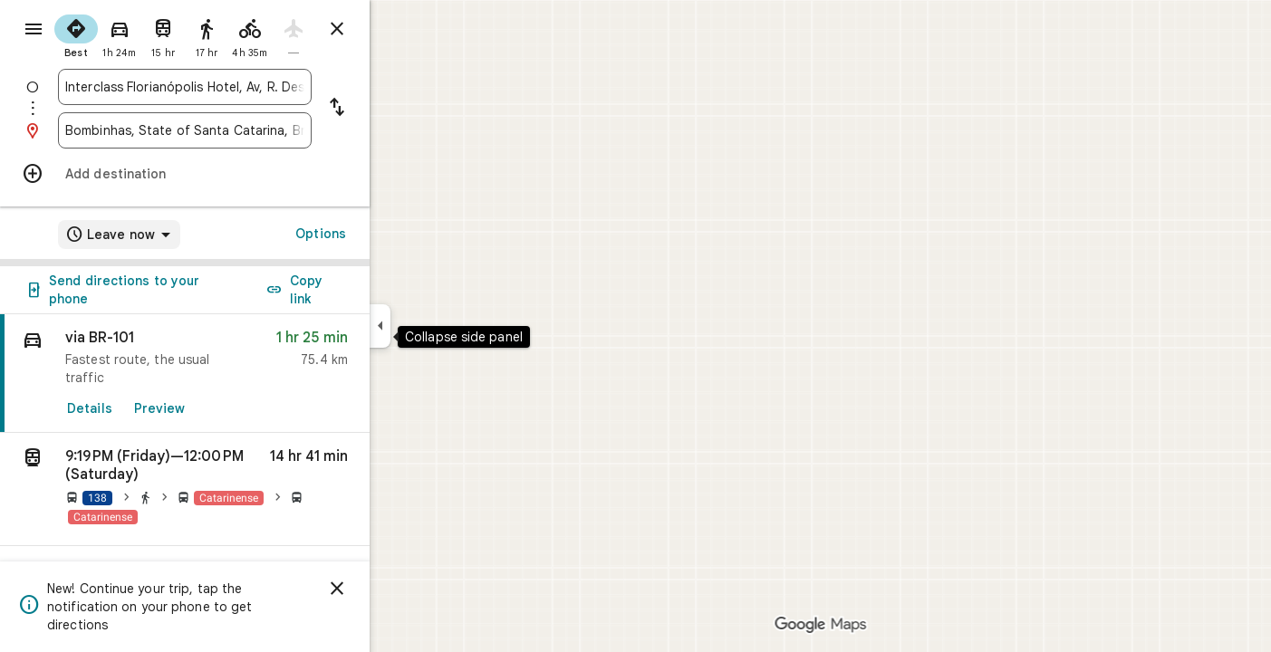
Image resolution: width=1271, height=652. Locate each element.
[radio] (141, 34)
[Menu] (32, 30)
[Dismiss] (402, 588)
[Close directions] (402, 29)
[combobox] (250, 87)
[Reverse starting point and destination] (402, 109)
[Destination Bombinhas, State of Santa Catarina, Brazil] (250, 130)
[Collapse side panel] (445, 326)
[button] (250, 489)
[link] (250, 373)
